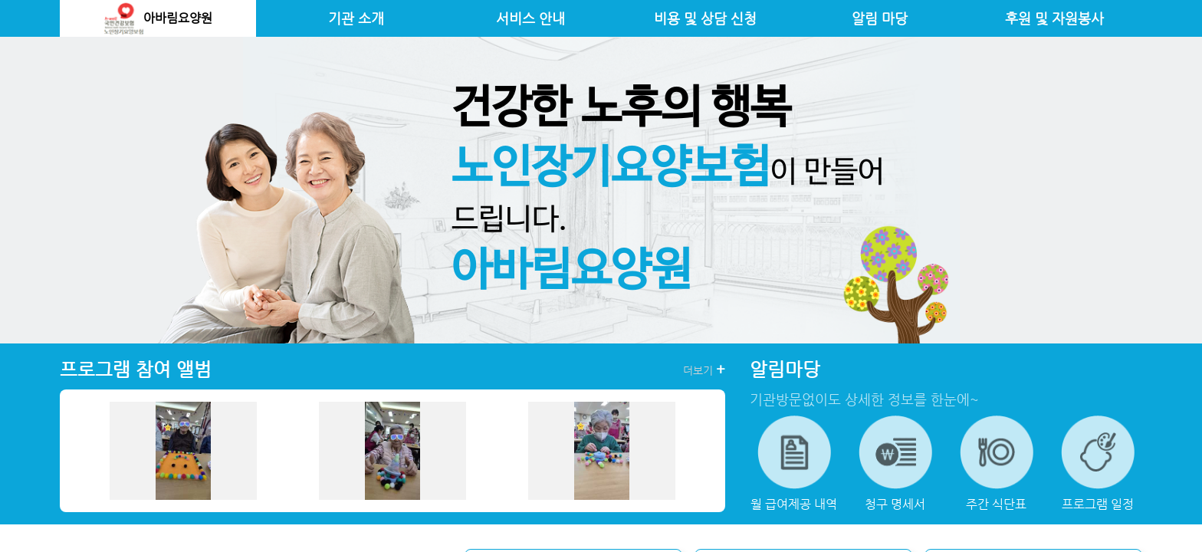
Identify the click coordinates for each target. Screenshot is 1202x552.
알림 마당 (880, 18)
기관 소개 (356, 18)
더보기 (704, 369)
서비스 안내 (530, 18)
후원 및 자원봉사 (1054, 18)
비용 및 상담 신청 (705, 18)
